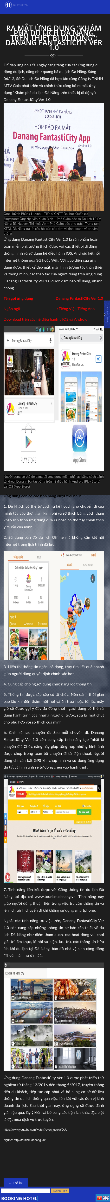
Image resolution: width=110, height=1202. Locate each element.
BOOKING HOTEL (19, 1198)
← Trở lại (16, 1183)
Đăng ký (60, 1191)
